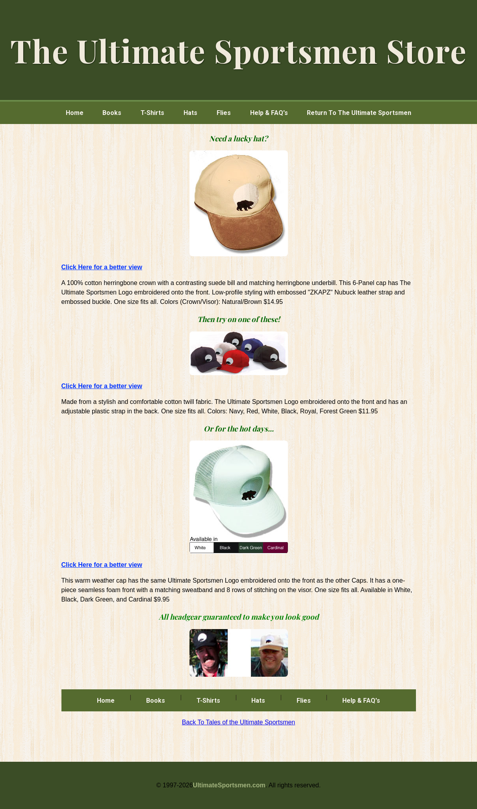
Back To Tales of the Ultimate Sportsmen (238, 722)
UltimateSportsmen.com (229, 785)
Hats (190, 113)
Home (75, 113)
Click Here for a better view (101, 267)
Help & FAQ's (269, 113)
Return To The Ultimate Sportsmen (359, 113)
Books (111, 113)
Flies (224, 113)
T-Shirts (152, 113)
